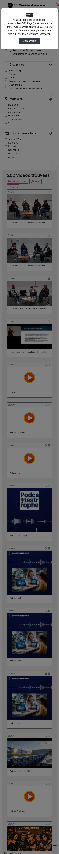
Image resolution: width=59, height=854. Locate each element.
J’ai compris (29, 41)
